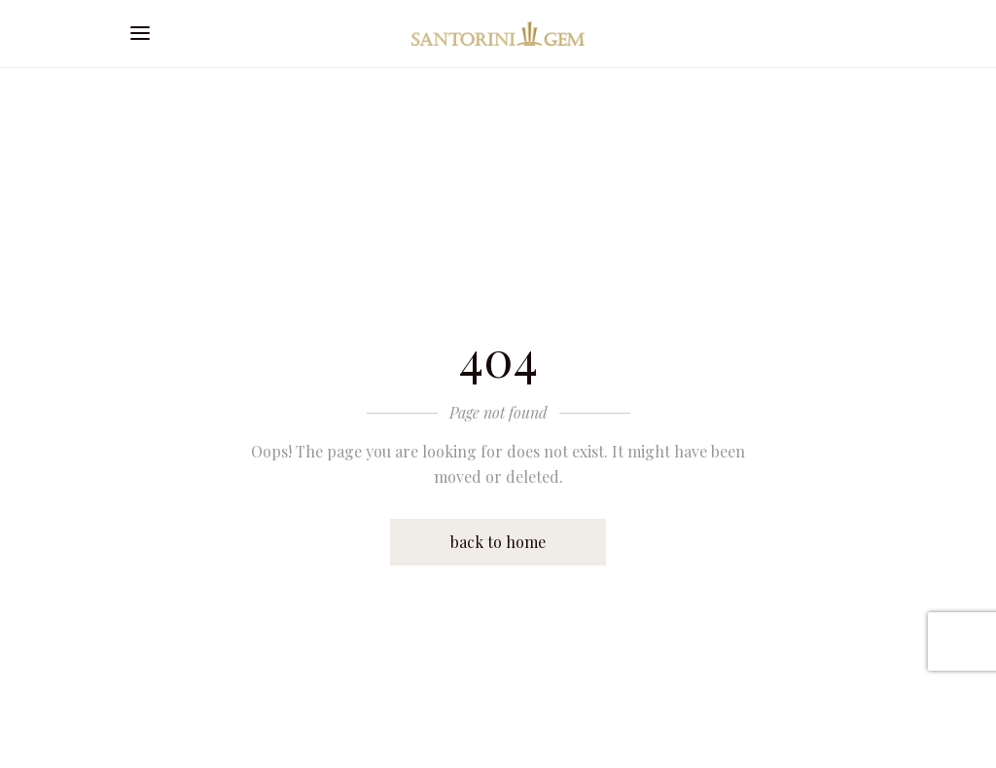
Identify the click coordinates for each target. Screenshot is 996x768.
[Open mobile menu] (144, 33)
